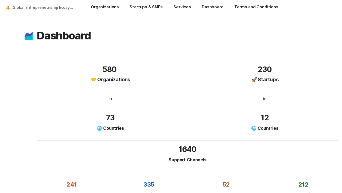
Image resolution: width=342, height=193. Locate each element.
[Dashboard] (212, 7)
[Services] (182, 7)
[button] (28, 35)
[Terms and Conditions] (256, 7)
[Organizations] (105, 7)
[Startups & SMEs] (146, 7)
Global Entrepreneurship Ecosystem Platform (44, 7)
